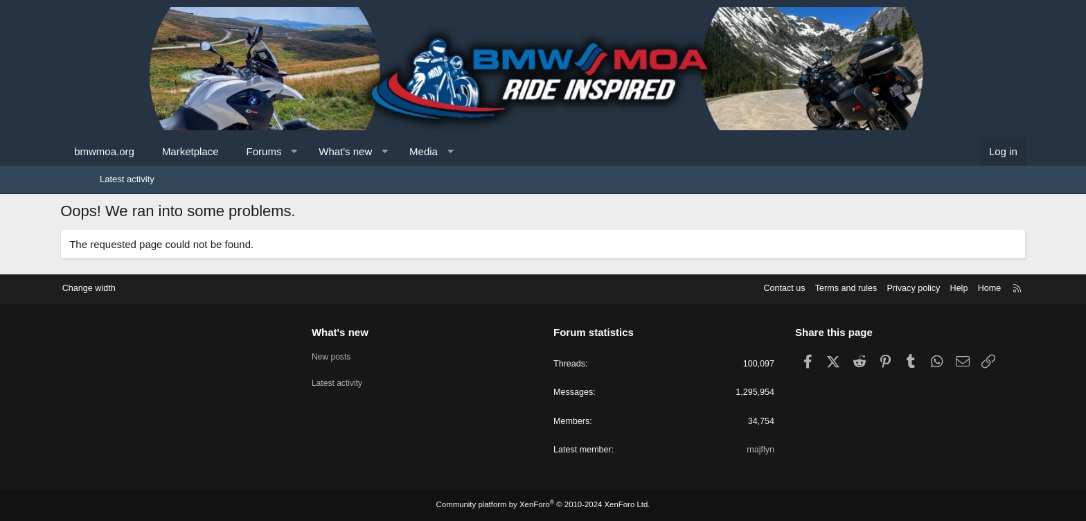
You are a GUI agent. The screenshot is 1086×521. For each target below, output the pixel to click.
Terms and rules (797, 287)
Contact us (733, 287)
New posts (355, 354)
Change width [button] (133, 287)
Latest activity (127, 179)
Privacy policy (866, 287)
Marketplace (230, 151)
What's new (384, 151)
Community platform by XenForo (543, 505)
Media (463, 151)
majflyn (738, 450)
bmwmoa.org (144, 151)
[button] (333, 151)
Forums (303, 151)
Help (914, 287)
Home (945, 287)
